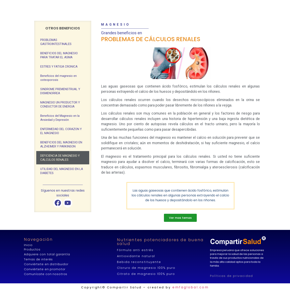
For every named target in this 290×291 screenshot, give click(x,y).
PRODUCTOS (114, 4)
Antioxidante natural (136, 256)
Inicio (28, 245)
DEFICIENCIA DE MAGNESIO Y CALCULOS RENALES (60, 158)
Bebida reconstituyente (139, 262)
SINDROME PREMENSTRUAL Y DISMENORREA (60, 91)
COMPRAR (141, 5)
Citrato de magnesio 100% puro (146, 274)
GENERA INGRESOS (174, 4)
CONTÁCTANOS (226, 5)
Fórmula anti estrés (135, 250)
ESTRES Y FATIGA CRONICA (59, 66)
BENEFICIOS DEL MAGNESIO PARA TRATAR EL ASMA (59, 55)
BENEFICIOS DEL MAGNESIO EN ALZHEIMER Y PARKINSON (61, 144)
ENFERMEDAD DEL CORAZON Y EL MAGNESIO (61, 131)
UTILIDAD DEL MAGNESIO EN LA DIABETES (61, 171)
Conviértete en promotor (44, 269)
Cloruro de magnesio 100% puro (146, 268)
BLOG (203, 5)
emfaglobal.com (190, 287)
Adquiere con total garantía (47, 254)
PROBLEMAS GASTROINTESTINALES (55, 42)
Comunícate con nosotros (45, 274)
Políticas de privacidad (231, 276)
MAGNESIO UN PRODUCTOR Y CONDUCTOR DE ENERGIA (60, 104)
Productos (32, 249)
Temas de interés (38, 259)
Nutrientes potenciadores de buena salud (160, 241)
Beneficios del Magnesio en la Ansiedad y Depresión (60, 118)
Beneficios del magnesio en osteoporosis (58, 78)
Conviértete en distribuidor (46, 264)
